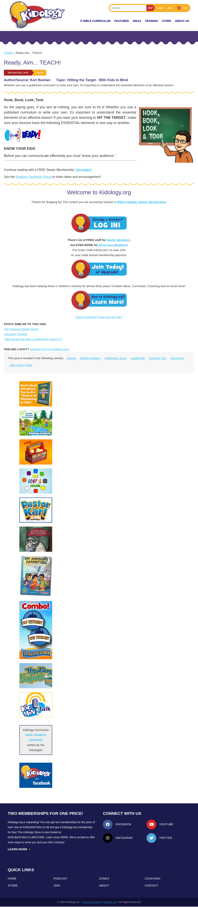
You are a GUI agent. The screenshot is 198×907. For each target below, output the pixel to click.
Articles (71, 358)
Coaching (152, 878)
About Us (182, 20)
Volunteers (177, 358)
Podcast (60, 878)
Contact (152, 885)
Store (166, 20)
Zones (8, 52)
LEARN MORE (19, 849)
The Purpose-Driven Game (21, 329)
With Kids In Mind (21, 365)
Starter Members (118, 240)
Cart (184, 7)
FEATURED (121, 20)
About (104, 885)
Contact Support (92, 902)
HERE (64, 837)
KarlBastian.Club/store (26, 837)
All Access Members (112, 245)
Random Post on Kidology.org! (49, 349)
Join (169, 7)
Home (12, 878)
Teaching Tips (157, 358)
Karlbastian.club (35, 827)
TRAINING (151, 20)
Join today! (83, 169)
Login (160, 7)
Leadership (137, 358)
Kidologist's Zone (115, 358)
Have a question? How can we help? (99, 317)
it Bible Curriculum (95, 20)
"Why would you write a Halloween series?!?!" (33, 339)
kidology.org (110, 902)
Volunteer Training (15, 334)
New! (69, 20)
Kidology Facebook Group (33, 176)
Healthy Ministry (90, 358)
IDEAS (137, 20)
